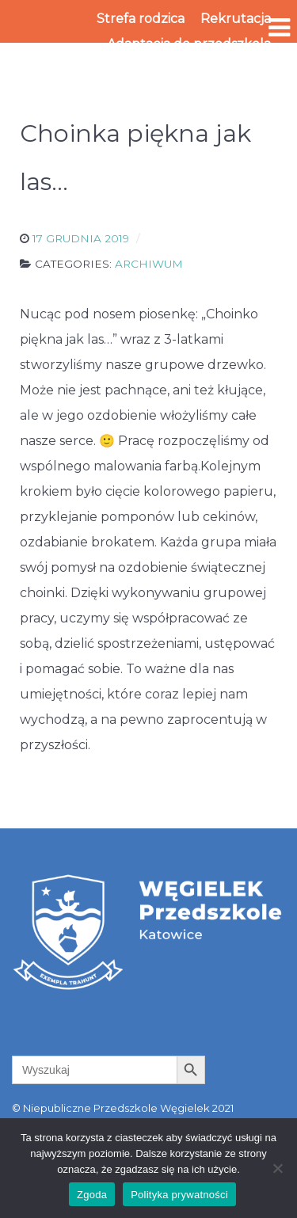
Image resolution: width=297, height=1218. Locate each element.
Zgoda (92, 1195)
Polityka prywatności (179, 1195)
